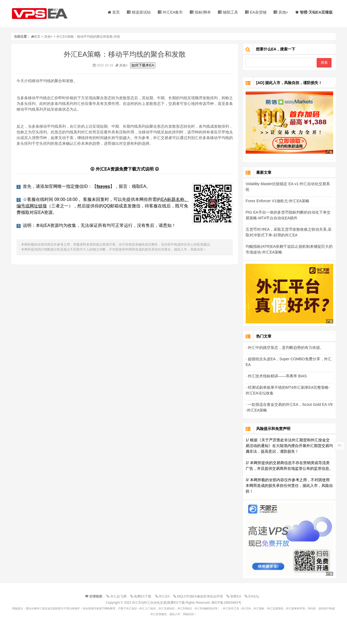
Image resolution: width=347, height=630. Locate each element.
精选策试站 (139, 12)
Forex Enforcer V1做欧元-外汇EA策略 (277, 201)
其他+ (281, 12)
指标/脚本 (200, 12)
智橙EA (235, 596)
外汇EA (163, 596)
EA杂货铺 (255, 12)
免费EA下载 (142, 596)
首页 (114, 12)
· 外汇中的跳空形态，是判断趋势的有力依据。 (285, 347)
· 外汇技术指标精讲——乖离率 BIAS (276, 376)
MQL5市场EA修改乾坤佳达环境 (199, 596)
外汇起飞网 (117, 596)
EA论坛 (253, 596)
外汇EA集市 (170, 12)
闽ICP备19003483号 (226, 603)
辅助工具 (228, 12)
